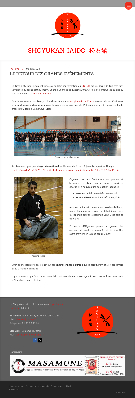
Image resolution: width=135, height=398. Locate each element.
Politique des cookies (60, 386)
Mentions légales (16, 386)
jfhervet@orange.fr (26, 319)
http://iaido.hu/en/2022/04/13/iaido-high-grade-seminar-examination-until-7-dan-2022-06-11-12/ (66, 170)
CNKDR (86, 85)
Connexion (121, 392)
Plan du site (14, 389)
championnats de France (81, 101)
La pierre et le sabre (40, 93)
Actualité (17, 68)
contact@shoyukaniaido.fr (30, 334)
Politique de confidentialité (37, 386)
